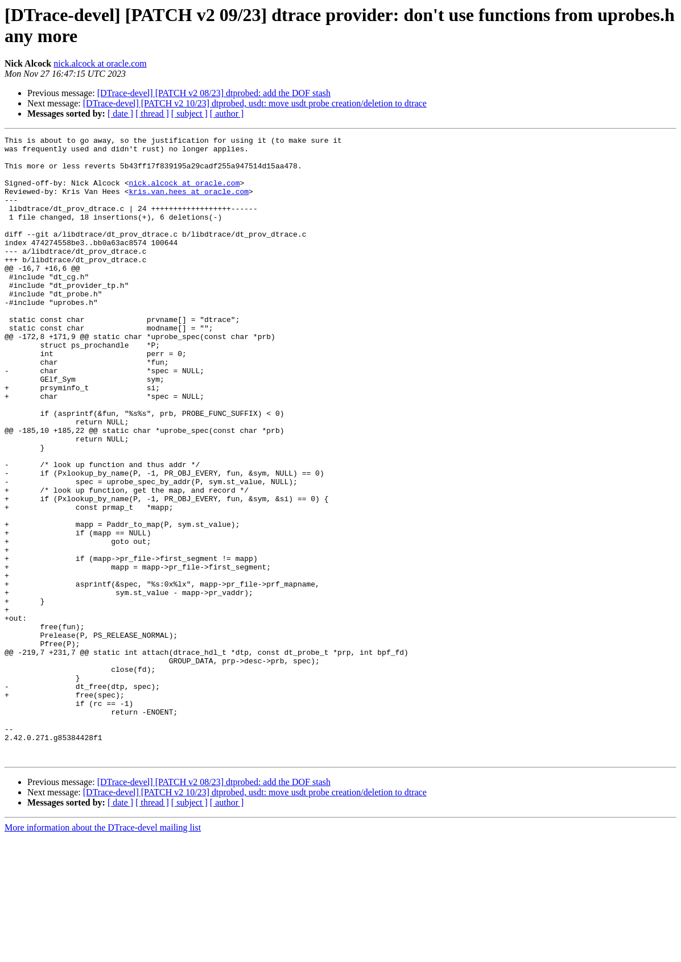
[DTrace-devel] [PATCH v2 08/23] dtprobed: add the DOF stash (214, 93)
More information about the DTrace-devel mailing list (103, 952)
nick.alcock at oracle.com (99, 63)
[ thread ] (152, 113)
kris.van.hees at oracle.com (189, 203)
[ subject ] (189, 113)
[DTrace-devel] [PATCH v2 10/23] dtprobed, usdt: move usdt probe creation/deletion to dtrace (255, 103)
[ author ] (227, 113)
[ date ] (120, 113)
